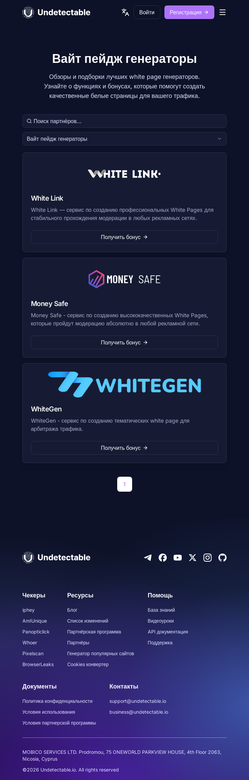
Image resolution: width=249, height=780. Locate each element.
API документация (168, 631)
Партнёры (78, 642)
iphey (28, 610)
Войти (147, 12)
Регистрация (189, 12)
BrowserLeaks (38, 664)
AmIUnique (34, 621)
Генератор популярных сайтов (100, 653)
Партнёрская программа (94, 631)
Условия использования (48, 712)
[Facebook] (163, 558)
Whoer (29, 642)
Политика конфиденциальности (57, 701)
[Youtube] (178, 558)
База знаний (161, 610)
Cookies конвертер (88, 664)
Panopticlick (36, 631)
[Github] (222, 558)
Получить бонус (124, 237)
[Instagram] (207, 558)
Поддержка (160, 642)
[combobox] (124, 139)
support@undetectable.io (137, 701)
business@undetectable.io (138, 712)
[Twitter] (193, 558)
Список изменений (87, 621)
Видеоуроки (161, 621)
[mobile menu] (222, 12)
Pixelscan (32, 653)
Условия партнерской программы (59, 723)
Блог (72, 610)
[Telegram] (148, 558)
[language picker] (125, 12)
